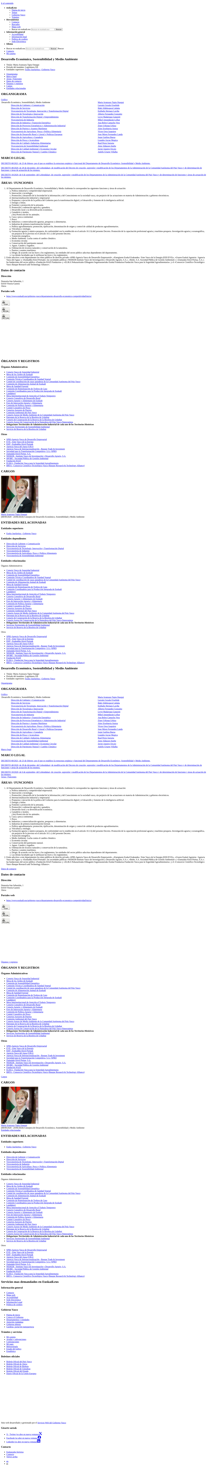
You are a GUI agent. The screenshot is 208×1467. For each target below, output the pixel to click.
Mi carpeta (11, 53)
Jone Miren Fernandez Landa (110, 134)
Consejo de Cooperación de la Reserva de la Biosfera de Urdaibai (34, 420)
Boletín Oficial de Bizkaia (17, 1366)
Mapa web (16, 27)
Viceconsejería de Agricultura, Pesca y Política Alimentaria (36, 131)
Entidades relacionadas (11, 1130)
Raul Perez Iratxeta (106, 143)
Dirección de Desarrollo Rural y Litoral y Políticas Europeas (36, 134)
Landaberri (11, 393)
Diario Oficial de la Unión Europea (21, 1373)
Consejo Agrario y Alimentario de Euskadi (24, 401)
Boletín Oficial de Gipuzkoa (18, 1369)
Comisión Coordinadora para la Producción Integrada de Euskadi (34, 391)
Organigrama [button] (12, 74)
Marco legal (6, 749)
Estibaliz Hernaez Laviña (108, 111)
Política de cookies (20, 39)
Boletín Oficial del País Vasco (19, 1361)
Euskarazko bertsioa (14, 1452)
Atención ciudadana (14, 1322)
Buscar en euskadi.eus (21, 29)
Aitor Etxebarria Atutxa (108, 128)
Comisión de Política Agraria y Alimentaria (24, 405)
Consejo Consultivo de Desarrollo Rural (23, 398)
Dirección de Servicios (20, 108)
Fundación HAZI (13, 461)
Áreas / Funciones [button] (14, 79)
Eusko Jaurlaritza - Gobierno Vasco (40, 69)
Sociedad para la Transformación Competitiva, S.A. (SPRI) (31, 451)
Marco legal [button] (11, 76)
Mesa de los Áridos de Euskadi (19, 374)
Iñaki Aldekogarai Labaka (109, 108)
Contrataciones (12, 1342)
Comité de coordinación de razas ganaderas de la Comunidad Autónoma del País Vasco (43, 381)
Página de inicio (18, 10)
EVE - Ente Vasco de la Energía (19, 442)
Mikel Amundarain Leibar (109, 120)
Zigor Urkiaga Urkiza (107, 126)
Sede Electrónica (19, 41)
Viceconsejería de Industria (22, 120)
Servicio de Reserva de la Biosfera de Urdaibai (26, 429)
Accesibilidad (17, 34)
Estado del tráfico (13, 1349)
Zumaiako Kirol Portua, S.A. (18, 454)
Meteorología (12, 1346)
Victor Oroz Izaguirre (107, 131)
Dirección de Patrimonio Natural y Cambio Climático (33, 152)
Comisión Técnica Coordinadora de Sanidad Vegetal (28, 379)
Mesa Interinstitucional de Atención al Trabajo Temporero (31, 396)
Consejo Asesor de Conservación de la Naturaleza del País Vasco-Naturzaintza (39, 422)
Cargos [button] (9, 86)
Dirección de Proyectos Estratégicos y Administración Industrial (38, 126)
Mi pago (10, 1344)
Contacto (15, 22)
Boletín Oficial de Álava (16, 1364)
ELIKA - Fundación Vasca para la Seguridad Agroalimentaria (32, 463)
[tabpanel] (104, 123)
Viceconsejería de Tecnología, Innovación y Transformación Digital (39, 111)
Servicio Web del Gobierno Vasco (51, 1423)
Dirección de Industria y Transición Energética (31, 123)
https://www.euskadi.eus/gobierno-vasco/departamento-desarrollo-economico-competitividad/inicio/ (49, 296)
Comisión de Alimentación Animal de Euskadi (26, 384)
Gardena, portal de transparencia (20, 1327)
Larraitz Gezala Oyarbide (108, 105)
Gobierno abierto (13, 1324)
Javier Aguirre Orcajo (107, 149)
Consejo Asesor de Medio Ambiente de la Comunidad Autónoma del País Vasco (40, 415)
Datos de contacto (8, 869)
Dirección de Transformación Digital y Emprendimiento (35, 117)
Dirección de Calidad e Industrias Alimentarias (31, 143)
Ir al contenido (7, 3)
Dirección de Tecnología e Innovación (27, 114)
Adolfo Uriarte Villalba (108, 152)
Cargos (4, 1077)
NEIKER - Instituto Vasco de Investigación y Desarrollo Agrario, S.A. (36, 456)
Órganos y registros (9, 962)
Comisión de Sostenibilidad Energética (22, 377)
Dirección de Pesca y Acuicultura (25, 140)
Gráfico (4, 99)
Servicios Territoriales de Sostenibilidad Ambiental (28, 427)
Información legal (19, 37)
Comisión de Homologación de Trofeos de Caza (26, 389)
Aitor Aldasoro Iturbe (107, 146)
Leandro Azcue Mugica (108, 140)
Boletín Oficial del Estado (17, 1371)
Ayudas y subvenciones (16, 1339)
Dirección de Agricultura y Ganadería (27, 137)
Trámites (15, 17)
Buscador (16, 24)
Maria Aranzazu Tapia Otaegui (26, 65)
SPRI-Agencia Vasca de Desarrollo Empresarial (26, 439)
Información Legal (14, 1302)
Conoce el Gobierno (14, 1317)
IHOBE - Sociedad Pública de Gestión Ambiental (27, 458)
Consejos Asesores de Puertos (19, 410)
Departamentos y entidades (17, 1320)
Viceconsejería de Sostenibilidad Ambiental (29, 146)
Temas (14, 12)
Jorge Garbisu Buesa (106, 137)
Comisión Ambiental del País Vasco (21, 412)
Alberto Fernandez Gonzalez (110, 114)
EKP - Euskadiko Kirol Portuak (19, 444)
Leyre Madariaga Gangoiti (109, 117)
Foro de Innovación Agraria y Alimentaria (24, 403)
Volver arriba (12, 1457)
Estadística (11, 1351)
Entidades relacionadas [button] (16, 88)
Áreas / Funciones (8, 777)
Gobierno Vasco (18, 15)
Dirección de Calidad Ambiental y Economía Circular (34, 149)
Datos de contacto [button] (14, 81)
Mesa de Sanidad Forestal (17, 386)
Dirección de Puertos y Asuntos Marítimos (29, 128)
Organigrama (6, 683)
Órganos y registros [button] (14, 83)
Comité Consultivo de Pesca (18, 408)
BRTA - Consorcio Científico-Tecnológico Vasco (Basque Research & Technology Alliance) (45, 465)
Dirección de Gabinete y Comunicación (27, 105)
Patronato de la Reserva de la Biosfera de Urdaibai (27, 417)
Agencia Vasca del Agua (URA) (19, 446)
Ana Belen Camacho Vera (109, 123)
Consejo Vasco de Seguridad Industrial (22, 372)
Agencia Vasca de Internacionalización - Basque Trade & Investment (35, 449)
